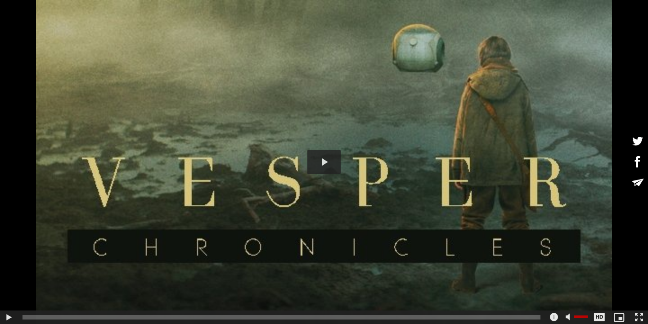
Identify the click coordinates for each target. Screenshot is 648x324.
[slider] (281, 317)
